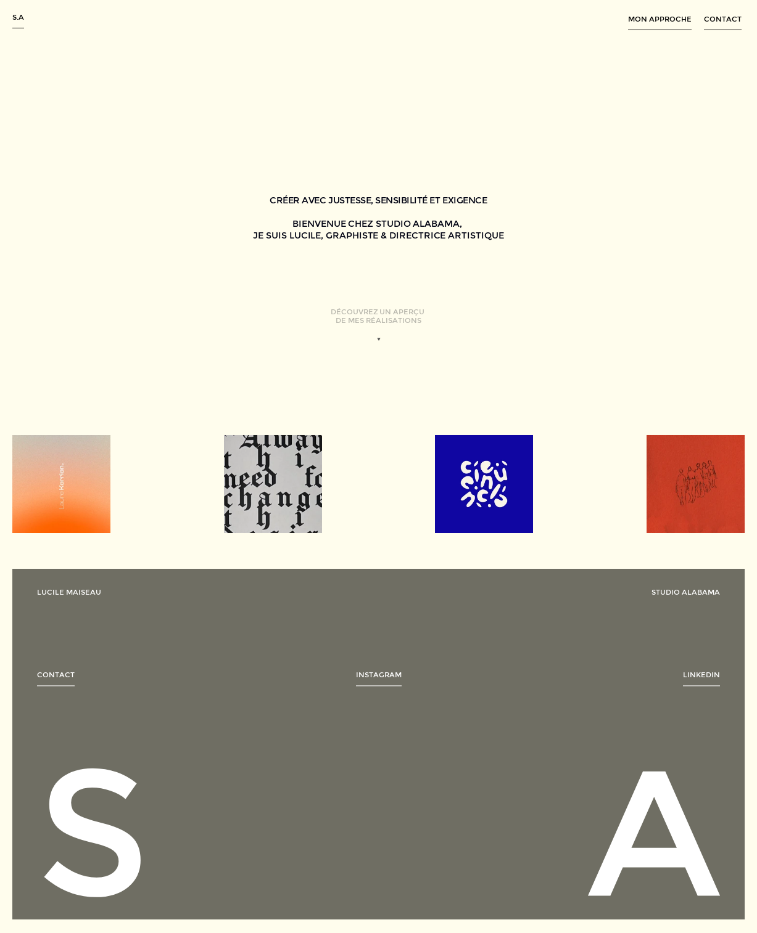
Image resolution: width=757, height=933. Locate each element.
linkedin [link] (701, 678)
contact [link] (56, 678)
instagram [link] (379, 678)
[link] (61, 484)
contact (723, 19)
